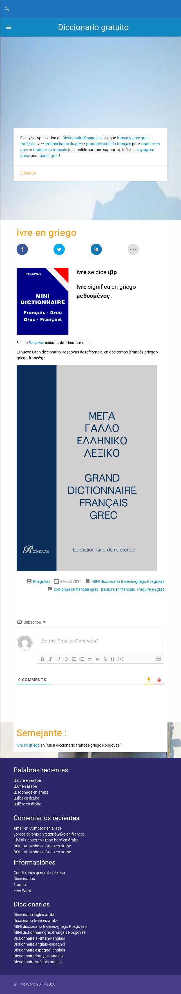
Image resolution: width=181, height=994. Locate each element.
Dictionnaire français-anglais (38, 956)
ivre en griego (28, 745)
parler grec (49, 155)
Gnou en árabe (58, 846)
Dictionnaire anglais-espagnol (39, 944)
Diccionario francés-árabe (36, 920)
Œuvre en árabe (27, 780)
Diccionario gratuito (93, 27)
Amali (18, 828)
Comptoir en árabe (45, 828)
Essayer (28, 173)
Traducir (21, 884)
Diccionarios (24, 878)
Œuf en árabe (25, 786)
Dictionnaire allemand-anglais (39, 938)
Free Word (22, 890)
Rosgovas (36, 343)
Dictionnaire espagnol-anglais (39, 950)
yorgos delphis (26, 834)
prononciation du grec (63, 144)
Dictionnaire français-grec (76, 589)
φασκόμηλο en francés (65, 834)
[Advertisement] (90, 78)
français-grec (128, 138)
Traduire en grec (150, 589)
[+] (121, 659)
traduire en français (50, 149)
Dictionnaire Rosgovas (82, 138)
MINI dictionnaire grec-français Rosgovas (50, 932)
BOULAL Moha (26, 846)
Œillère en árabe (27, 804)
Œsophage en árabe (31, 792)
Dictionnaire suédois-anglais (38, 962)
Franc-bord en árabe (60, 840)
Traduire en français (117, 589)
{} (113, 659)
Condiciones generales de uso (39, 872)
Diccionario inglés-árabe (34, 914)
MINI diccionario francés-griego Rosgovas (127, 581)
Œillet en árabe (26, 798)
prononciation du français (108, 144)
